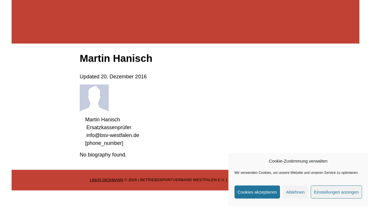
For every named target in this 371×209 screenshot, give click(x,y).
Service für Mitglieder (40, 109)
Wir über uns (31, 76)
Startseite (27, 60)
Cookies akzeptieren (257, 192)
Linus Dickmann (106, 180)
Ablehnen (295, 192)
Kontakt (25, 126)
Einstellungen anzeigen (336, 192)
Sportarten (28, 93)
